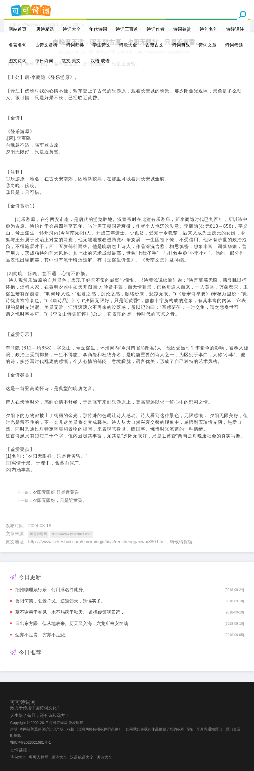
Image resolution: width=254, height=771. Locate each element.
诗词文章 (207, 45)
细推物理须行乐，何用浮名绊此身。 (51, 589)
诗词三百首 (127, 29)
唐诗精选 (45, 29)
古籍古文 (154, 45)
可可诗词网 (38, 534)
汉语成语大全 (82, 757)
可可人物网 (38, 757)
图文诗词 (17, 60)
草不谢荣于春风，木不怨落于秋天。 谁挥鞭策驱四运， (70, 612)
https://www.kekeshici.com (71, 534)
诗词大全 (72, 29)
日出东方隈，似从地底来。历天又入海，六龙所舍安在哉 (71, 623)
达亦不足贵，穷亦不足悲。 (42, 634)
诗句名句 (209, 29)
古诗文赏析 (46, 45)
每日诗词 (44, 60)
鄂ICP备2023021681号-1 (30, 742)
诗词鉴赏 (182, 29)
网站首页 (17, 29)
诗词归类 (75, 45)
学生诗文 (101, 45)
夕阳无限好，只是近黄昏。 (60, 500)
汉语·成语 (100, 60)
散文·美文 (71, 60)
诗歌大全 (128, 45)
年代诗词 (98, 29)
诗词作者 (156, 29)
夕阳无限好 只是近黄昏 (56, 492)
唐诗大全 (59, 757)
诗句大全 (18, 757)
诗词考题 (234, 45)
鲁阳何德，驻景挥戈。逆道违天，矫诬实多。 (60, 601)
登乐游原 (60, 77)
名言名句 (17, 45)
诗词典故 (181, 45)
